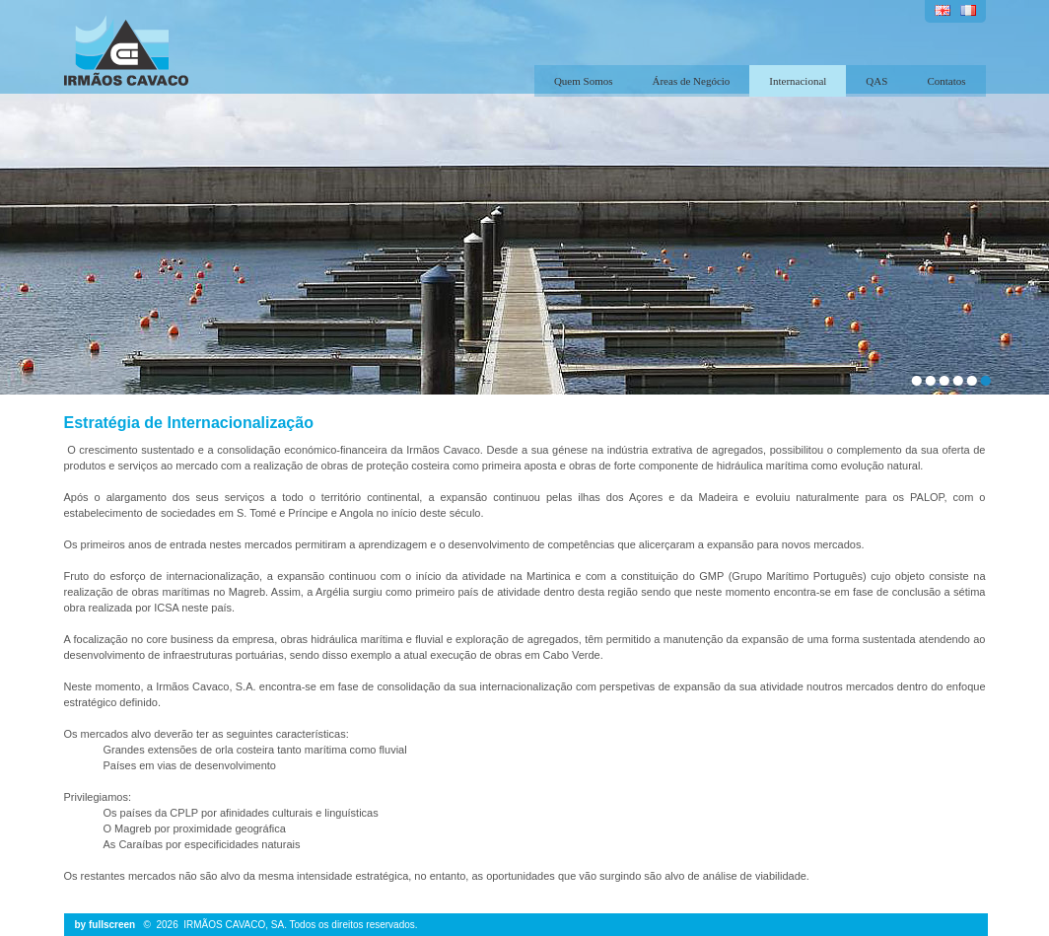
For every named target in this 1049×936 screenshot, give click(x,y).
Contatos (946, 81)
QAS (876, 81)
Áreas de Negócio (692, 81)
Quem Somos (583, 81)
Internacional (797, 81)
